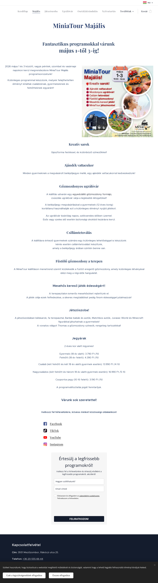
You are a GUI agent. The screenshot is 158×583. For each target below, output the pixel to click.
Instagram (56, 444)
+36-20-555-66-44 (33, 558)
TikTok (54, 430)
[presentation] (75, 507)
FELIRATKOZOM (79, 519)
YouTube (55, 437)
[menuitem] (23, 11)
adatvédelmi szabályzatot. (89, 496)
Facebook (56, 424)
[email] (79, 489)
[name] (79, 481)
